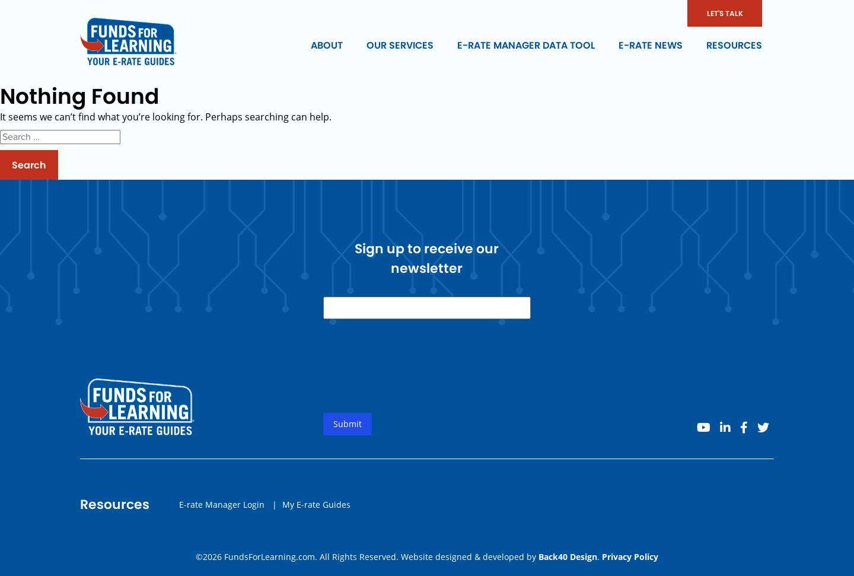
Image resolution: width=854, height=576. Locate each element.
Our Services (400, 45)
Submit (347, 423)
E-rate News (651, 45)
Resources (734, 45)
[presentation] (413, 375)
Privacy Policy (630, 556)
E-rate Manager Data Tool (526, 45)
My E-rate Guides (316, 504)
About (327, 45)
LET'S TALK (725, 13)
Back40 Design (567, 556)
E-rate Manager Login (222, 504)
